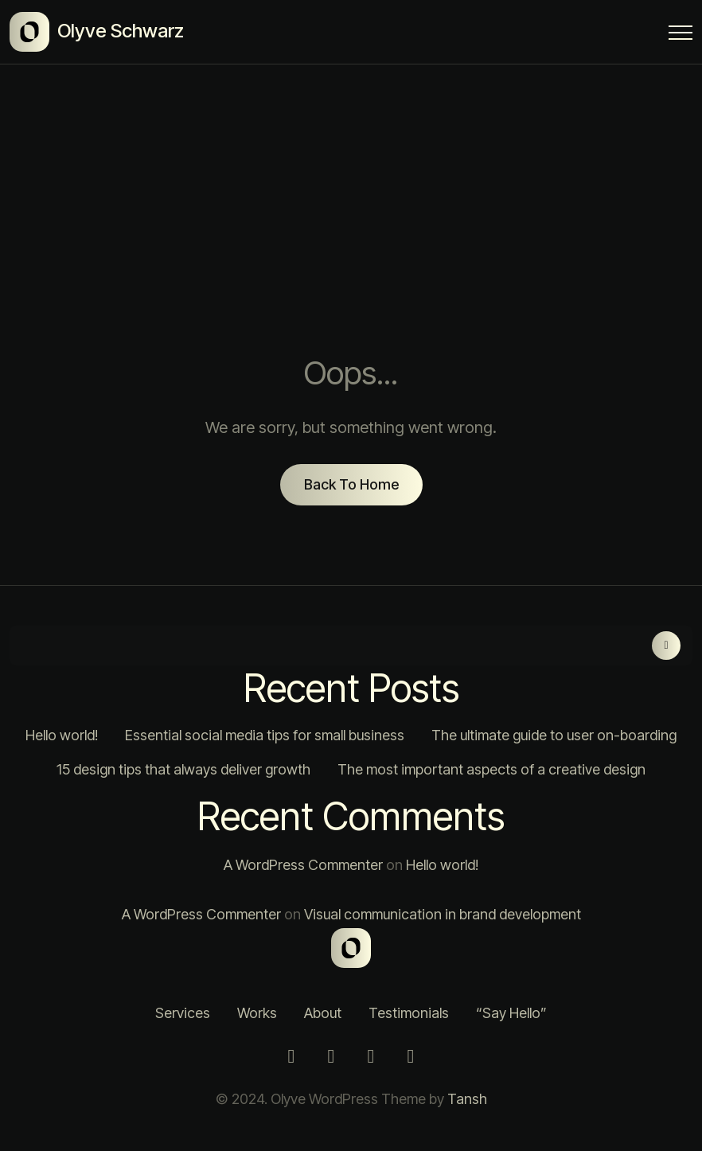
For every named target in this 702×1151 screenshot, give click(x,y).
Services (182, 1013)
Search (666, 645)
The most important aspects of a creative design (491, 769)
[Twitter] (331, 1056)
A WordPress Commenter (303, 864)
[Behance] (411, 1056)
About (322, 1013)
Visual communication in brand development (442, 914)
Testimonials (409, 1013)
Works (257, 1013)
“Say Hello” (511, 1013)
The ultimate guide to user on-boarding (554, 735)
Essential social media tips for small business (264, 735)
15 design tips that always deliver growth (183, 769)
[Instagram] (291, 1056)
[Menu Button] (680, 35)
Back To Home (351, 484)
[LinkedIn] (371, 1056)
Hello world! (61, 735)
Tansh (467, 1099)
